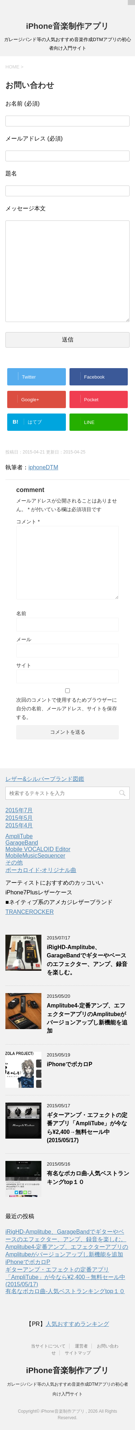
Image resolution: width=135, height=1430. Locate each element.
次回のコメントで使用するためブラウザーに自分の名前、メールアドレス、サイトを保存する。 (66, 708)
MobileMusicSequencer (35, 856)
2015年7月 (19, 810)
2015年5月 (19, 818)
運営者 (81, 1346)
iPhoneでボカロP (69, 1064)
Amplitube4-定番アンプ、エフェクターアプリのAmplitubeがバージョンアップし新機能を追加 (87, 1018)
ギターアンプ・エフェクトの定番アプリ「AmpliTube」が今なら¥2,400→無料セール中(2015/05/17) (65, 1276)
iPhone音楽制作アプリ (67, 26)
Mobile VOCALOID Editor (38, 849)
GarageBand (21, 843)
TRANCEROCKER (29, 912)
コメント (28, 521)
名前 (21, 613)
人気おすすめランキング (77, 1324)
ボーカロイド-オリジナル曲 (40, 870)
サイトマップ (78, 1352)
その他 (14, 862)
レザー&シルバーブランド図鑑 (44, 779)
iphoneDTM (43, 467)
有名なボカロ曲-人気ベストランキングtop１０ (65, 1291)
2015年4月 (19, 825)
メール (23, 639)
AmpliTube (19, 836)
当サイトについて (48, 1346)
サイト (23, 665)
